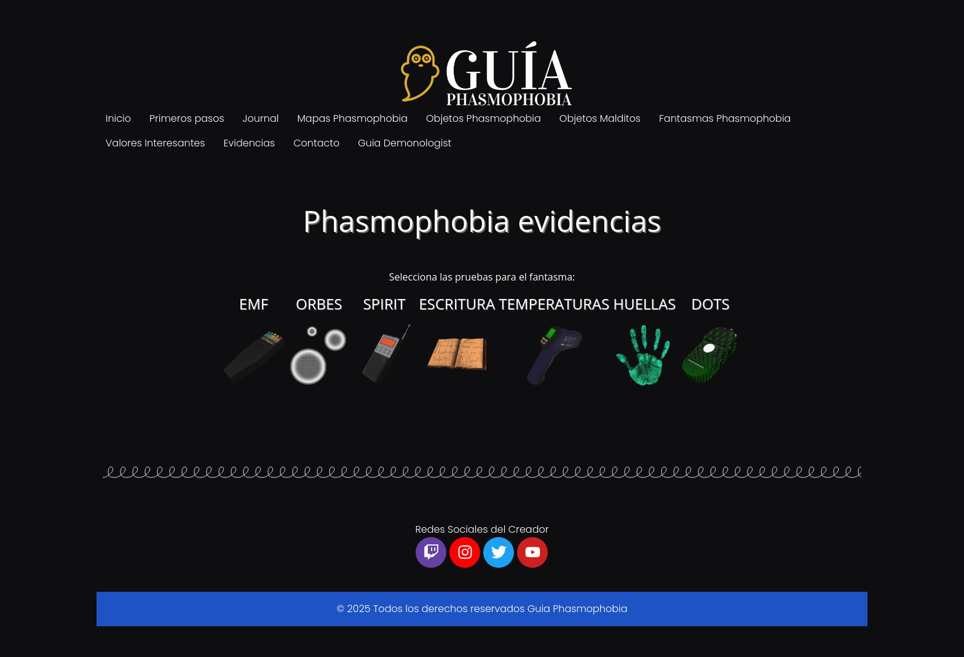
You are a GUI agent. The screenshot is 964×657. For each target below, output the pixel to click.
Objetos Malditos (600, 118)
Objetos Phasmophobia (483, 118)
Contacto (316, 143)
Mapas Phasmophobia (352, 118)
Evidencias (249, 143)
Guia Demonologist (404, 143)
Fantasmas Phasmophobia (725, 118)
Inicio (118, 118)
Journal (261, 118)
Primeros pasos (186, 118)
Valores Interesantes (155, 143)
